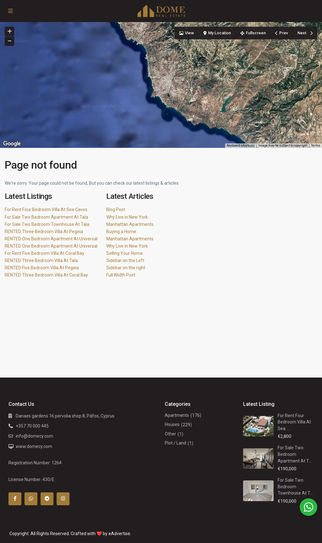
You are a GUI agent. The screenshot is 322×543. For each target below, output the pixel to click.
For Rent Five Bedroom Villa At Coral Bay (44, 253)
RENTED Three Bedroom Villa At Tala (41, 260)
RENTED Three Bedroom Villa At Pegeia (44, 231)
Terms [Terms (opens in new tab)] (315, 145)
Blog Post (115, 209)
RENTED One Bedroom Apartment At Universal (51, 238)
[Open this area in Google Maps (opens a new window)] (12, 144)
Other (170, 433)
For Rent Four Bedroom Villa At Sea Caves (46, 209)
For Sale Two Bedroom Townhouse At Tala (47, 224)
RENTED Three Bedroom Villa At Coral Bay (46, 274)
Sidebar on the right (125, 267)
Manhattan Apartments (129, 224)
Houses (172, 424)
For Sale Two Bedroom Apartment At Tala (46, 217)
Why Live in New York (127, 217)
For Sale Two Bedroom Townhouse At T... (295, 486)
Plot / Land (175, 442)
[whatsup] (31, 498)
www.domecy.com (34, 446)
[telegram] (47, 498)
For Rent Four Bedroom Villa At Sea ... (294, 422)
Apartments (177, 415)
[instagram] (63, 498)
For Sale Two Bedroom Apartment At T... (295, 454)
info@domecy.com (34, 436)
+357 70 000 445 (32, 425)
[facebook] (14, 498)
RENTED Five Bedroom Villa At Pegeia (42, 267)
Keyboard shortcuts (241, 145)
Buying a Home (121, 231)
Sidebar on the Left (125, 260)
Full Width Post (120, 274)
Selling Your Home (124, 253)
